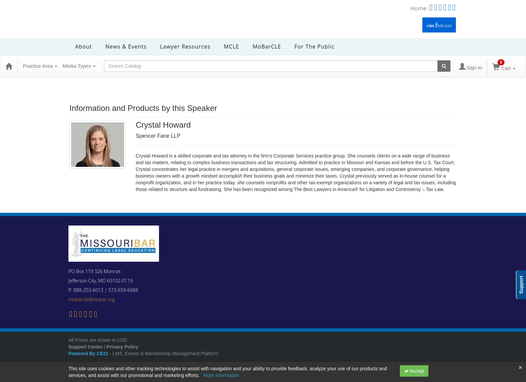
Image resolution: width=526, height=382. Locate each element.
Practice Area (40, 66)
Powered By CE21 (89, 353)
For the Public (314, 46)
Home (418, 8)
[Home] (8, 66)
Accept (414, 371)
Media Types (79, 66)
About (83, 46)
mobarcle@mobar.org (91, 299)
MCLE (231, 46)
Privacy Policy (122, 346)
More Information (221, 375)
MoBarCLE (267, 46)
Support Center (85, 346)
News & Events (126, 46)
